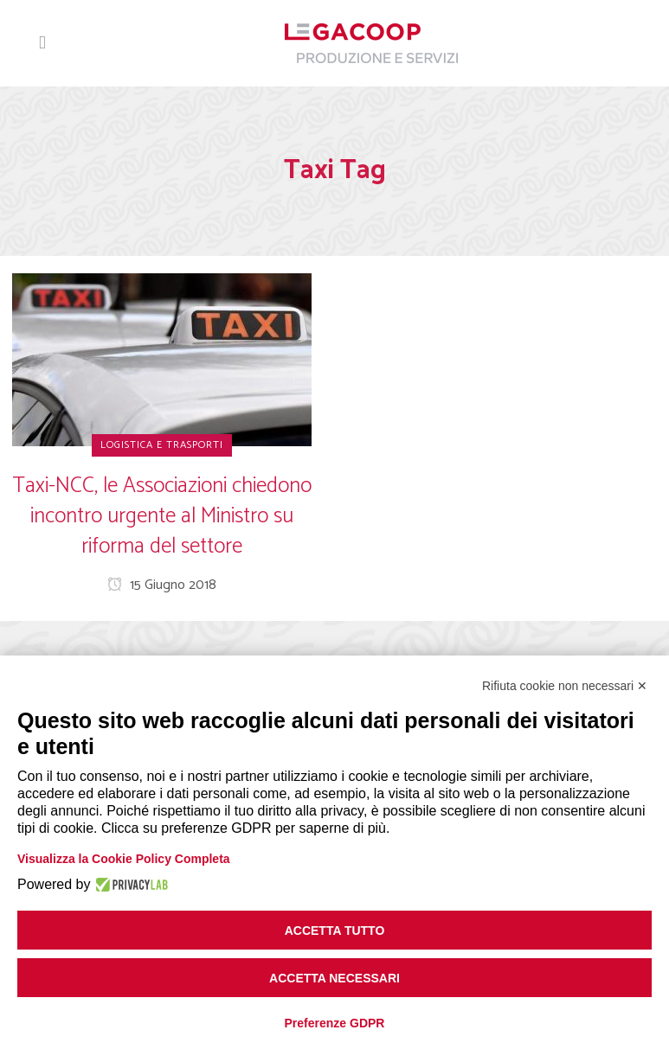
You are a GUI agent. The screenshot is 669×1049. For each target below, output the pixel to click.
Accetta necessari (334, 978)
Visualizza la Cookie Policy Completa (123, 859)
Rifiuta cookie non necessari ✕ (564, 686)
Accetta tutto (335, 930)
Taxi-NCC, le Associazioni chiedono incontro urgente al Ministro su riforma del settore (162, 516)
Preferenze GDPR (335, 1023)
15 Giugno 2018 (161, 585)
